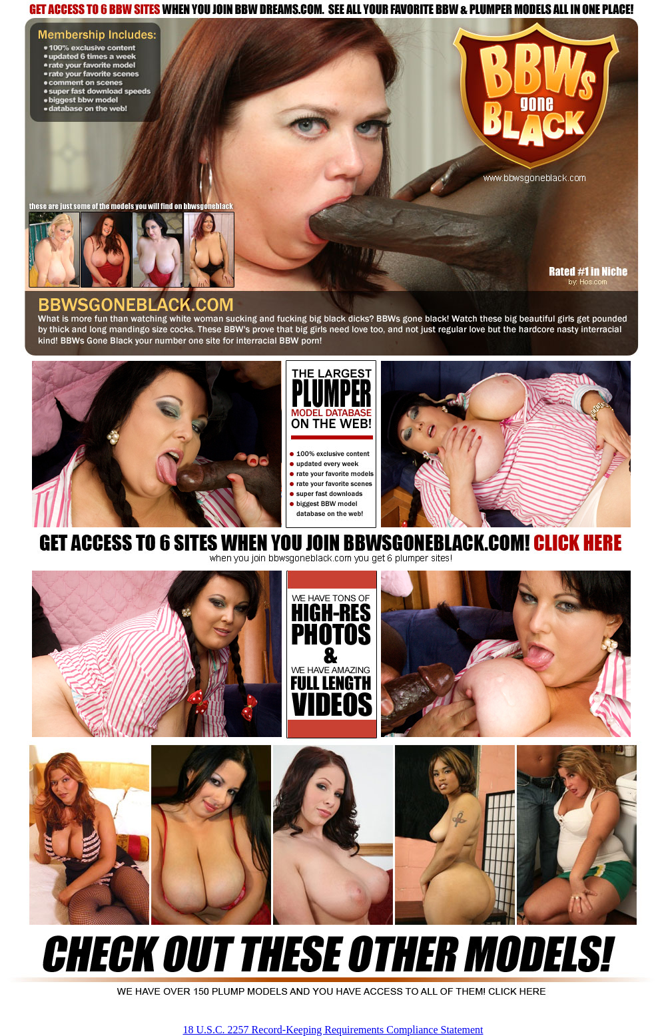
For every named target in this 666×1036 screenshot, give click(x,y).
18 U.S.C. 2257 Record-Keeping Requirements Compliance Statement (332, 1029)
